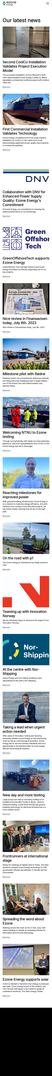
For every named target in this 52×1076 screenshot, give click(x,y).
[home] (9, 3)
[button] (47, 3)
